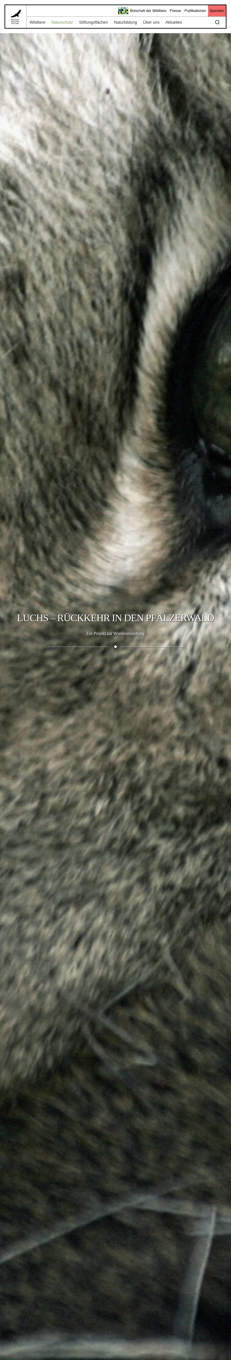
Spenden (217, 11)
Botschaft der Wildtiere (142, 10)
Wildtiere (37, 22)
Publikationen (195, 11)
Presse (175, 11)
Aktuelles (174, 22)
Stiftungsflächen (93, 22)
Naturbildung (125, 22)
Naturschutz (62, 22)
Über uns (151, 22)
